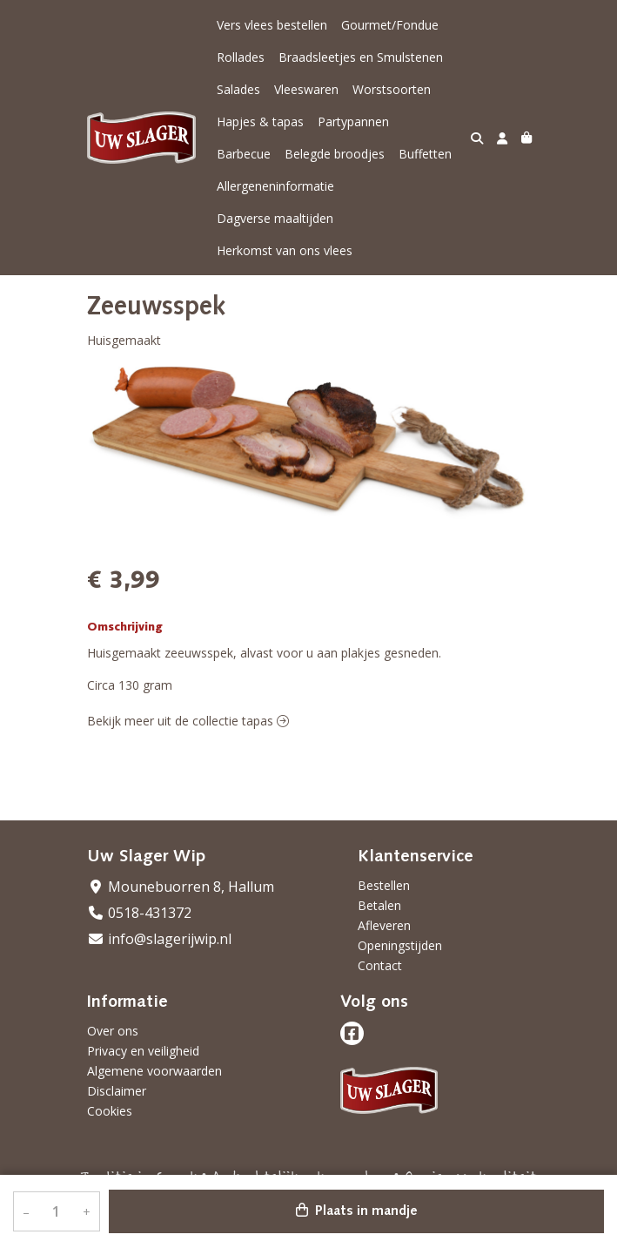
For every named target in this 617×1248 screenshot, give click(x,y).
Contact (380, 965)
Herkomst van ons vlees (284, 250)
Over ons (112, 1030)
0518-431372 (139, 912)
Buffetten (425, 153)
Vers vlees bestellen (272, 25)
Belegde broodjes (335, 153)
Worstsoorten (391, 89)
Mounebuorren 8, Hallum (180, 886)
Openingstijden (400, 945)
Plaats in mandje (357, 1210)
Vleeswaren (306, 89)
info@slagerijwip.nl (159, 938)
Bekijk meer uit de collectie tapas (188, 720)
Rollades (241, 57)
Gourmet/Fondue (390, 25)
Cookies (109, 1111)
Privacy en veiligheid (143, 1050)
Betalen (379, 905)
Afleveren (384, 925)
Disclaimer (116, 1091)
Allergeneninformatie (275, 186)
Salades (238, 89)
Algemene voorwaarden (154, 1070)
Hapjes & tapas (260, 121)
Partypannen (353, 121)
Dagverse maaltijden (275, 218)
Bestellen (384, 885)
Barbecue (244, 153)
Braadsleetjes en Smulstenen (360, 57)
